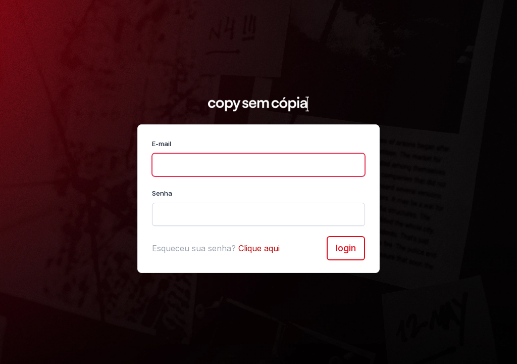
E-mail (161, 144)
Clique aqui (259, 248)
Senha (162, 193)
